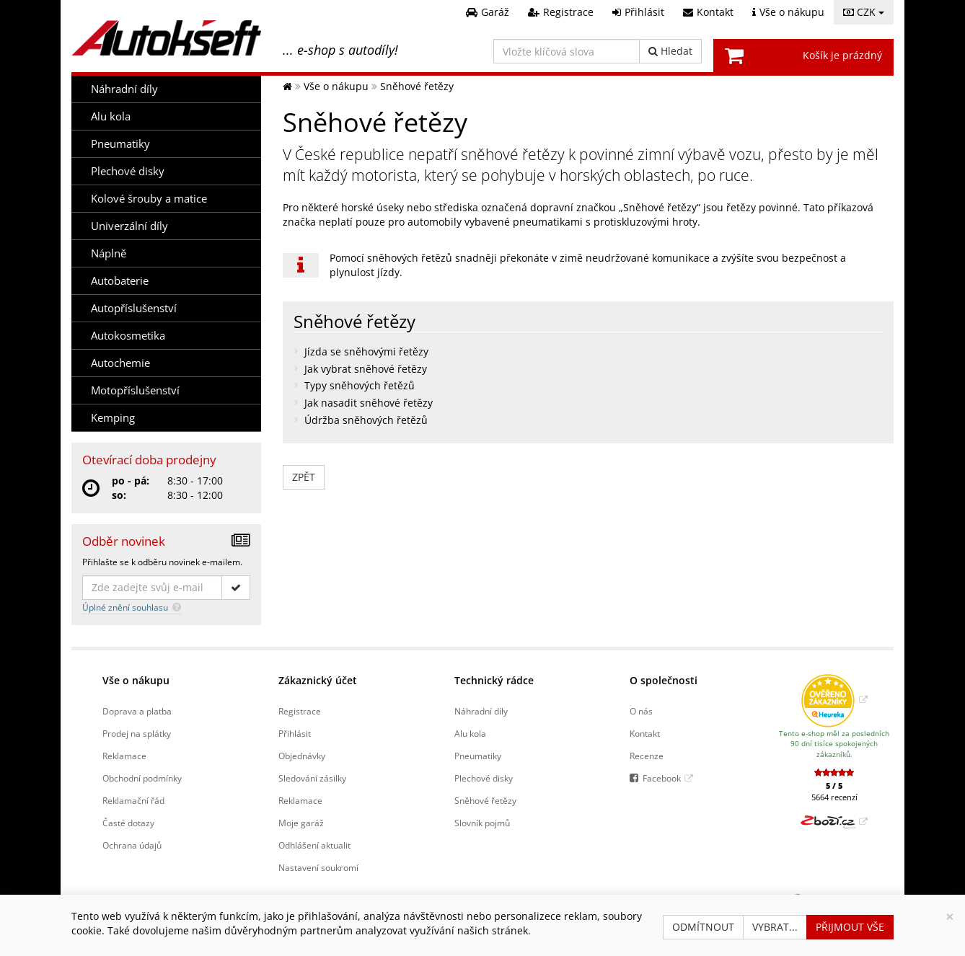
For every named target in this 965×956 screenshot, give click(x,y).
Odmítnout (703, 927)
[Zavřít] (950, 916)
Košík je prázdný (842, 55)
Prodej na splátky (136, 733)
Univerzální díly (129, 226)
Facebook (662, 778)
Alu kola (111, 116)
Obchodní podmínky (142, 778)
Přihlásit (294, 733)
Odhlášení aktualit (314, 845)
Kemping (113, 417)
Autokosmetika (128, 335)
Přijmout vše (850, 927)
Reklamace (124, 755)
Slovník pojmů (482, 822)
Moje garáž (301, 822)
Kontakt (645, 733)
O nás (641, 711)
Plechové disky (127, 171)
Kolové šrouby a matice (149, 198)
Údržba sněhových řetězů (366, 420)
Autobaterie (120, 280)
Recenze (647, 755)
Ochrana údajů (132, 845)
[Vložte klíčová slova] (566, 51)
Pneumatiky (120, 143)
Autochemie (120, 363)
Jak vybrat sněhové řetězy (365, 369)
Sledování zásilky (312, 778)
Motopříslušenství (135, 390)
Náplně (108, 253)
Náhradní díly (124, 89)
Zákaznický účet (317, 680)
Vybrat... (775, 927)
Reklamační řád (133, 800)
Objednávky (301, 755)
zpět (303, 477)
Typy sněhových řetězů (359, 385)
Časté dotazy (128, 822)
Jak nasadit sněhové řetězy (368, 403)
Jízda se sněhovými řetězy (366, 351)
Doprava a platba (137, 711)
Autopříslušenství (134, 308)
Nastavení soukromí (318, 867)
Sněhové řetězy (485, 800)
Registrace (299, 711)
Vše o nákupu (135, 680)
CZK (863, 12)
